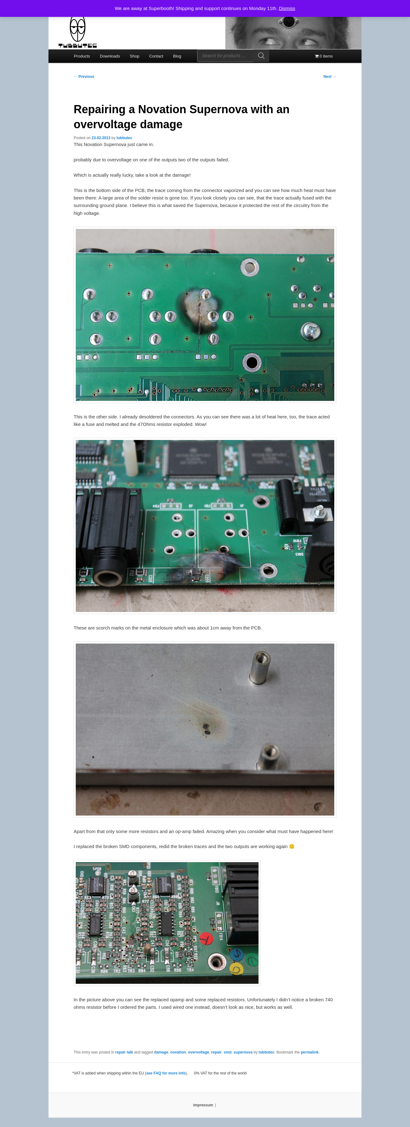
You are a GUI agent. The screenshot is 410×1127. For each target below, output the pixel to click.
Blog (177, 56)
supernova (243, 1052)
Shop (134, 56)
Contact (156, 56)
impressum (203, 1105)
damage (161, 1052)
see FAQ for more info (165, 1073)
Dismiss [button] (287, 8)
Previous (84, 76)
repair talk (124, 1052)
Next (329, 76)
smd (228, 1052)
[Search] (261, 55)
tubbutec (124, 138)
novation (178, 1052)
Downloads (110, 56)
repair (216, 1052)
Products (82, 56)
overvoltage (198, 1052)
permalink (310, 1052)
